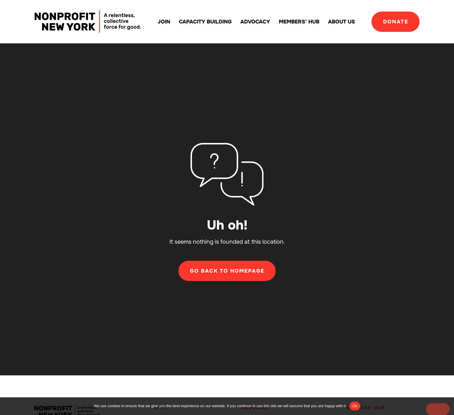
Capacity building (205, 22)
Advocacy (255, 22)
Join (164, 22)
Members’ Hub (299, 22)
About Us (341, 22)
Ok (354, 406)
